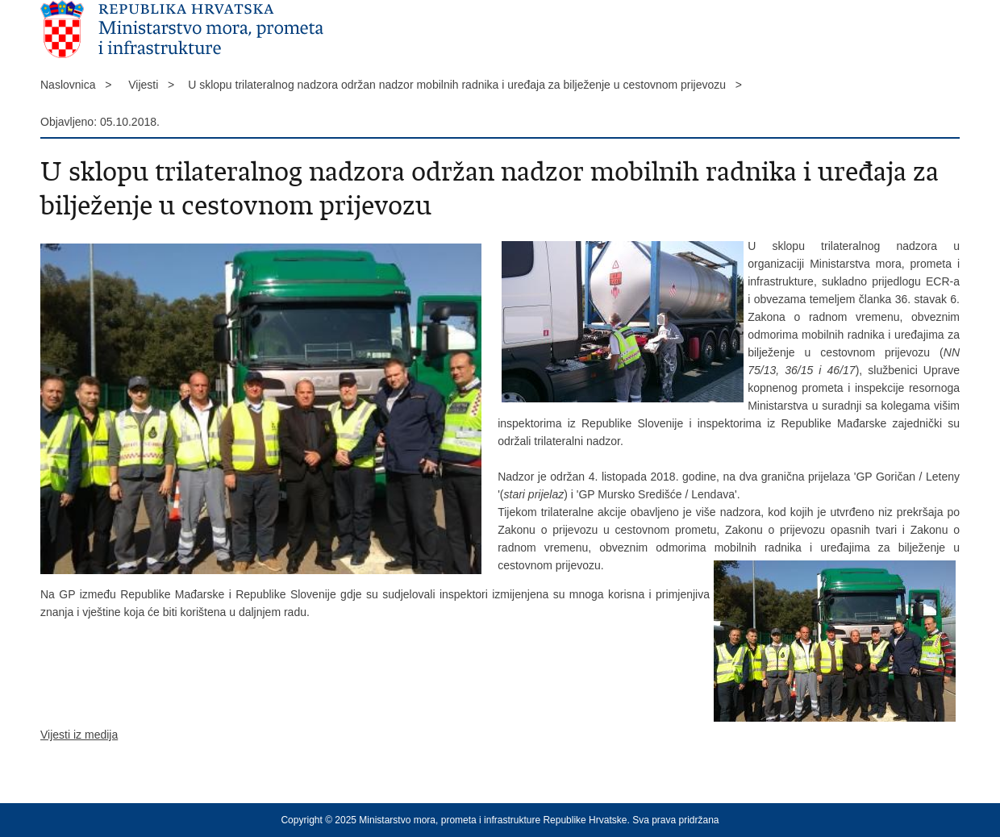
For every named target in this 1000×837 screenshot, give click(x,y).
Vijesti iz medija (79, 734)
